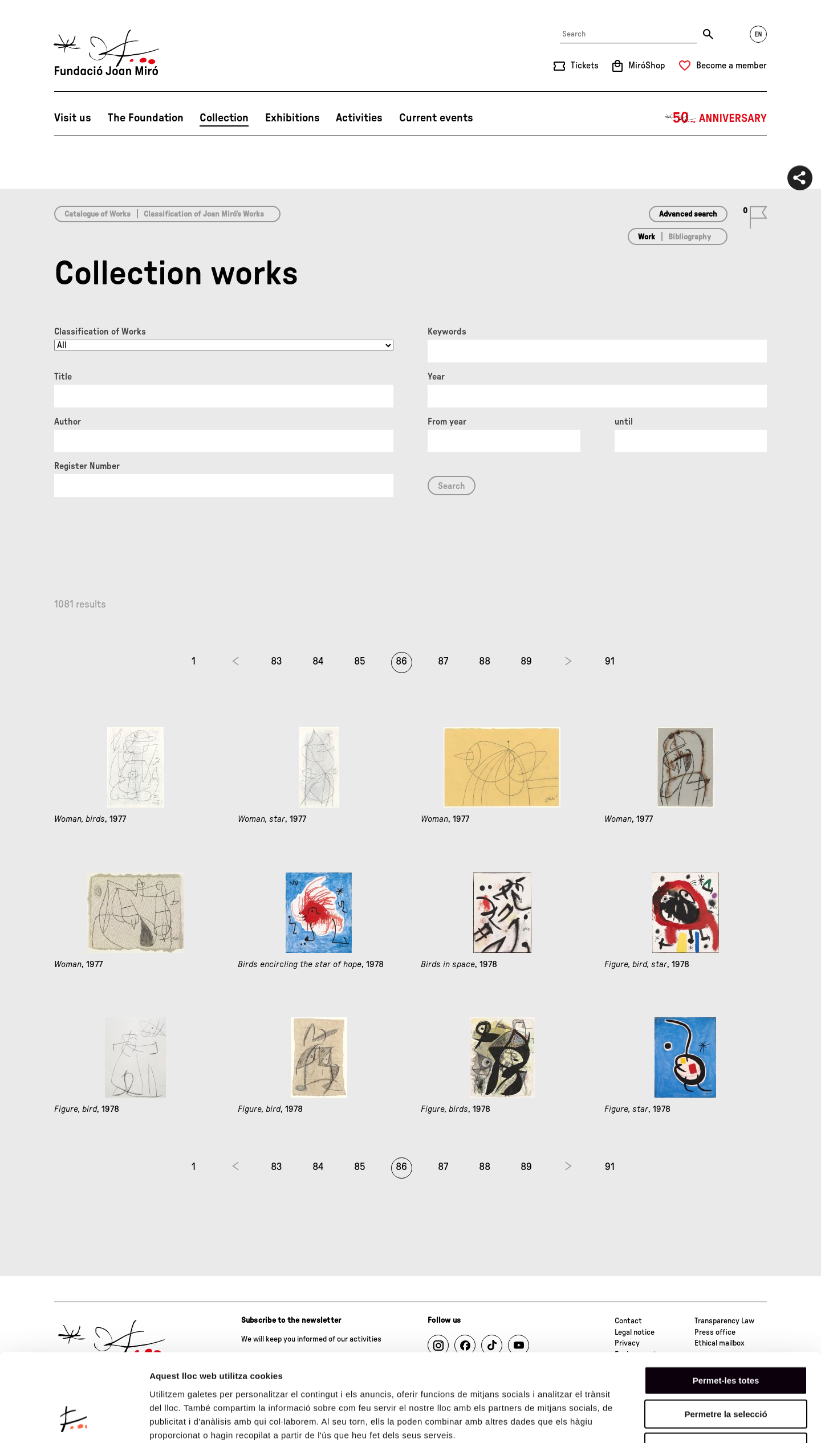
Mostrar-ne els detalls (656, 1420)
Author (67, 421)
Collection (224, 118)
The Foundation (146, 118)
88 (484, 662)
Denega (725, 1370)
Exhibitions (292, 118)
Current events (436, 118)
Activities (359, 118)
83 (276, 662)
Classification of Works (100, 331)
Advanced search (688, 214)
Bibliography (689, 237)
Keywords (447, 331)
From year (447, 421)
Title (63, 376)
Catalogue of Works (97, 214)
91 (610, 662)
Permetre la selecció (725, 1337)
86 (401, 662)
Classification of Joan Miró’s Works (204, 214)
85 (359, 662)
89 (526, 662)
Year (436, 376)
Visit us (72, 118)
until (624, 421)
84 (318, 662)
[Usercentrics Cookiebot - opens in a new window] (74, 1420)
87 (443, 662)
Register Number (87, 466)
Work (646, 237)
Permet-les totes (726, 1304)
